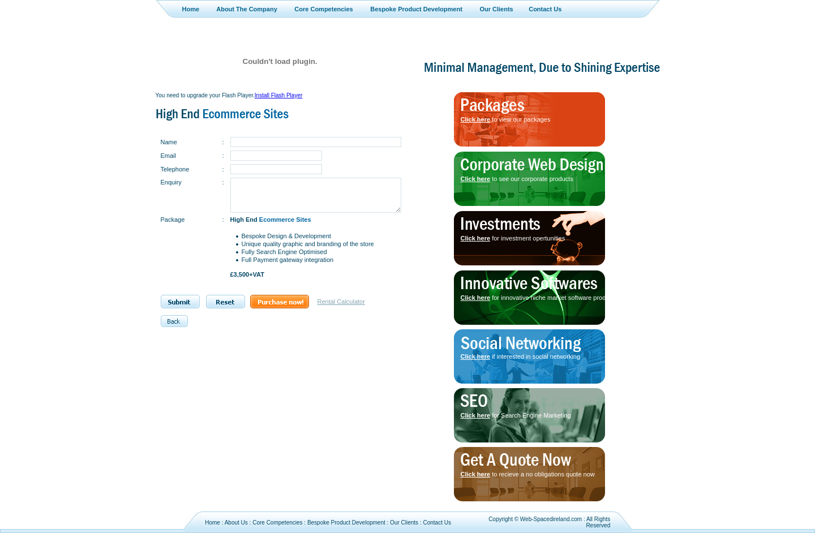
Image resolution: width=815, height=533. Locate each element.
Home (191, 9)
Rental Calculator (341, 301)
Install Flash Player (278, 95)
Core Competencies (323, 9)
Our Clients (496, 9)
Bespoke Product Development (416, 9)
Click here (476, 119)
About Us (236, 522)
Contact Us (545, 9)
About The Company (246, 9)
